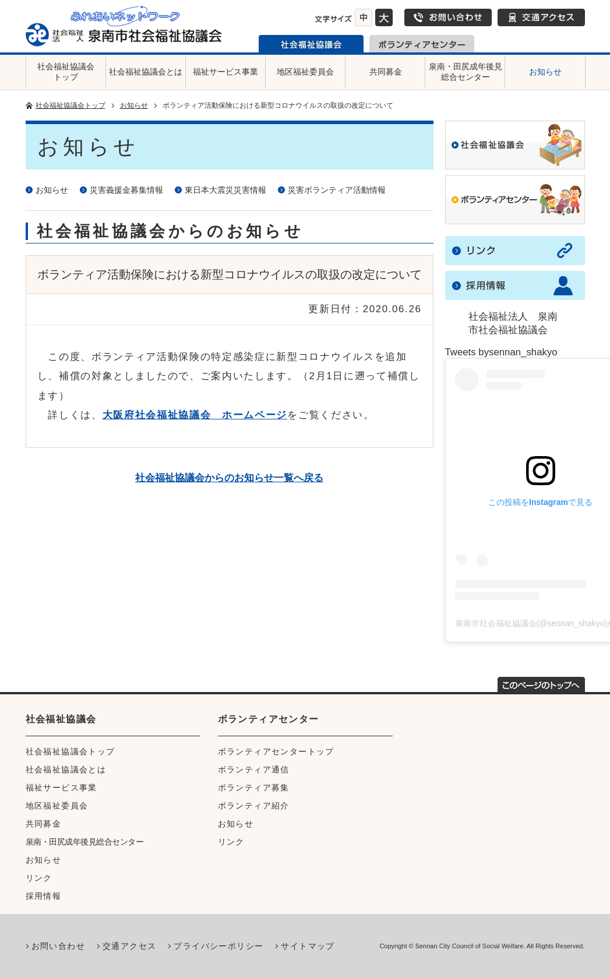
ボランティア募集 (254, 787)
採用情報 (44, 896)
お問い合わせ (448, 17)
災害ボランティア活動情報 (337, 190)
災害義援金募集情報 (126, 190)
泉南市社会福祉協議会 (311, 43)
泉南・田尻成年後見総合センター (465, 72)
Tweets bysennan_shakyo (501, 352)
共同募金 (385, 71)
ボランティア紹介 (254, 805)
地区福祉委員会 (305, 71)
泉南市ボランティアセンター (421, 43)
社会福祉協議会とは (145, 71)
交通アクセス (541, 17)
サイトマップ (307, 946)
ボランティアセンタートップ (276, 751)
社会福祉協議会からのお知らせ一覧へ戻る (229, 477)
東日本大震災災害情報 (225, 190)
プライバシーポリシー (218, 946)
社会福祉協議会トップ (65, 72)
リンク (39, 877)
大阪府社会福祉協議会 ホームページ (195, 415)
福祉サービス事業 (225, 71)
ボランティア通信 (254, 769)
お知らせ (545, 71)
